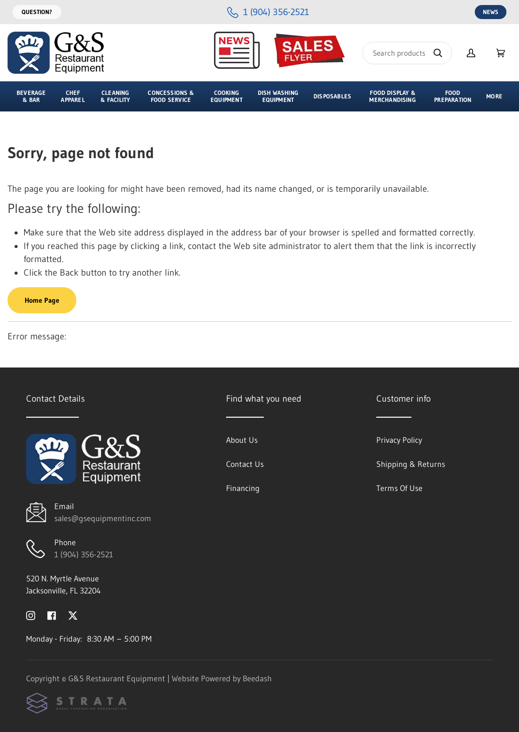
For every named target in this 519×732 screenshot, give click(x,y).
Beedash (257, 678)
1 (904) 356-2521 (83, 554)
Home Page (42, 300)
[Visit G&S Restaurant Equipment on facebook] (51, 614)
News (490, 12)
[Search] (407, 53)
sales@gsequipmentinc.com (102, 518)
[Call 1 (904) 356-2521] (268, 12)
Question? (37, 12)
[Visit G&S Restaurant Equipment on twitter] (72, 614)
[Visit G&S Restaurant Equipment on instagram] (30, 614)
